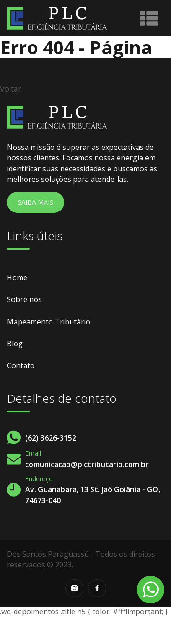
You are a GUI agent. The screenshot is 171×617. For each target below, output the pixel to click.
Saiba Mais (35, 202)
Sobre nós (24, 299)
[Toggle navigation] (149, 18)
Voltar (10, 89)
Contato (21, 365)
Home (17, 278)
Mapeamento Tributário (48, 322)
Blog (15, 344)
